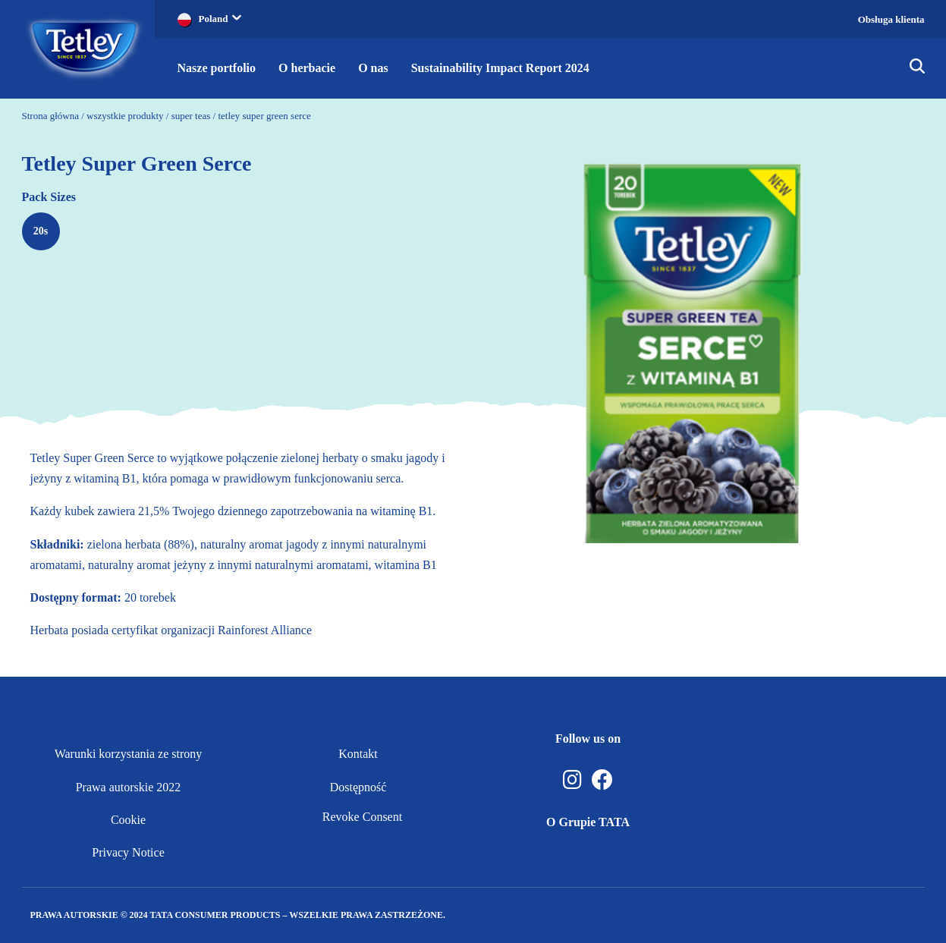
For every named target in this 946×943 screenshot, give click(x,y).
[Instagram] (572, 780)
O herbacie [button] (306, 67)
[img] (917, 68)
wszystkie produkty (124, 115)
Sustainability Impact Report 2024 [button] (500, 67)
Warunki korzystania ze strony (129, 753)
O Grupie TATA (588, 822)
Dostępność (358, 787)
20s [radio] (40, 231)
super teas (191, 115)
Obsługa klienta (891, 19)
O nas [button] (373, 67)
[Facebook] (602, 780)
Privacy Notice (128, 852)
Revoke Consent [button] (362, 816)
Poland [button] (220, 18)
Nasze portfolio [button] (217, 67)
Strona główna (50, 115)
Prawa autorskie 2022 (128, 787)
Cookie (128, 819)
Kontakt (358, 753)
